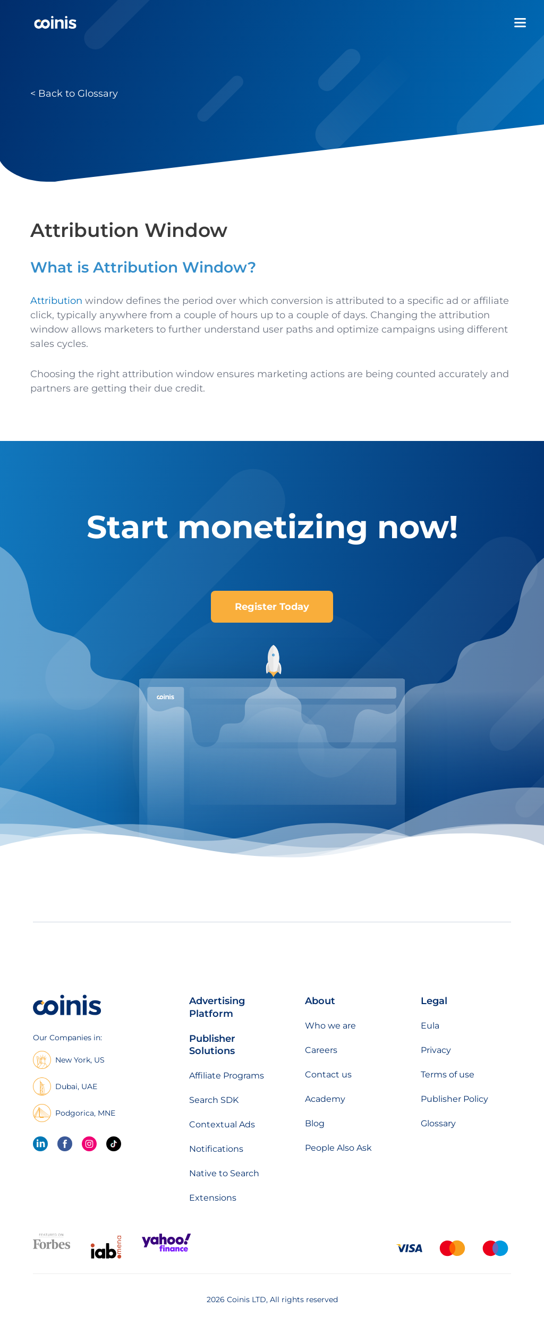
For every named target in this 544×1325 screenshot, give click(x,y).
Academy (325, 1099)
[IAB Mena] (106, 1258)
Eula (430, 1026)
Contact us (328, 1074)
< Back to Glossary (74, 93)
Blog (315, 1123)
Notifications (216, 1149)
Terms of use (447, 1074)
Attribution (56, 301)
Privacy (436, 1050)
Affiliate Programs (226, 1076)
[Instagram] (89, 1143)
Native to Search (224, 1173)
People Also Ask (338, 1148)
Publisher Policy (454, 1099)
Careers (321, 1050)
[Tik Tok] (113, 1143)
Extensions (212, 1198)
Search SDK (214, 1100)
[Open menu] (520, 23)
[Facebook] (64, 1143)
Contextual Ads (222, 1124)
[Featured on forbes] (51, 1247)
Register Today (272, 607)
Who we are (330, 1026)
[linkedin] (40, 1143)
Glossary (438, 1123)
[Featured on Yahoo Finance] (166, 1249)
